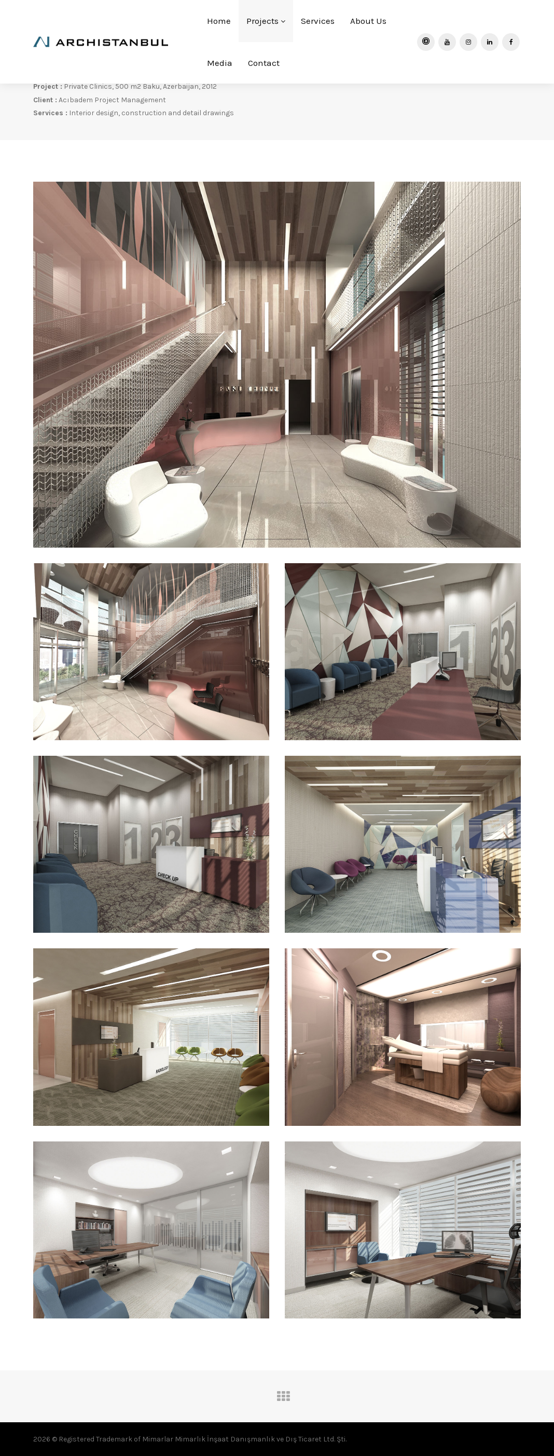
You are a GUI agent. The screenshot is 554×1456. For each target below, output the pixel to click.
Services (318, 21)
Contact (264, 63)
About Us (368, 21)
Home (219, 21)
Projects (265, 21)
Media (219, 63)
